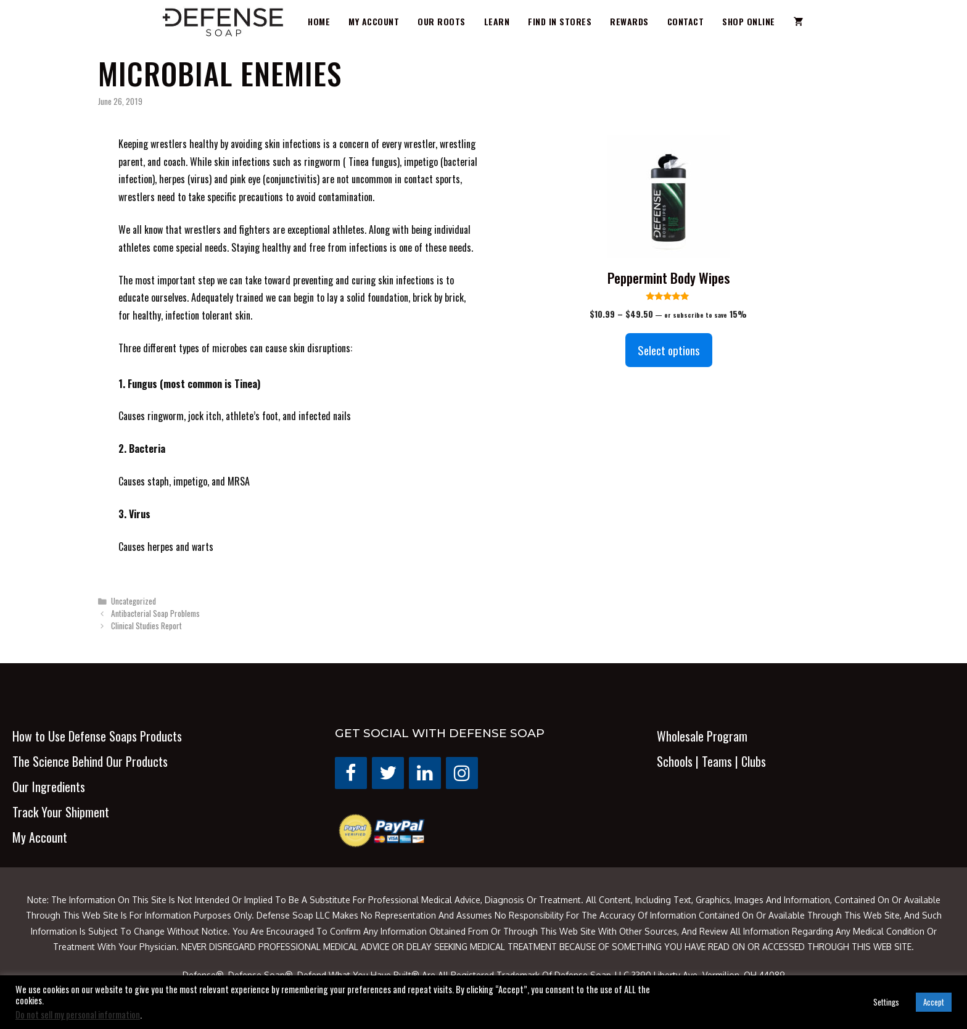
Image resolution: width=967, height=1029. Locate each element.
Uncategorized (133, 601)
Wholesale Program (702, 736)
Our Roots (442, 21)
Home (319, 21)
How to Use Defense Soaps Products (97, 736)
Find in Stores (559, 21)
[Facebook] (351, 773)
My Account (373, 21)
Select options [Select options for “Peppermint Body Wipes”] (669, 349)
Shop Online (748, 21)
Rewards (629, 21)
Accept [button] (933, 1002)
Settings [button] (886, 1002)
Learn (497, 21)
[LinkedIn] (425, 773)
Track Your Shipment (60, 812)
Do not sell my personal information (77, 1014)
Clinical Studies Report (146, 625)
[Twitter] (388, 773)
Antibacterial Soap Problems (155, 613)
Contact (685, 21)
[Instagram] (462, 773)
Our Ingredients (48, 786)
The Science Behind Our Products (90, 761)
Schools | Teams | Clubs (711, 761)
